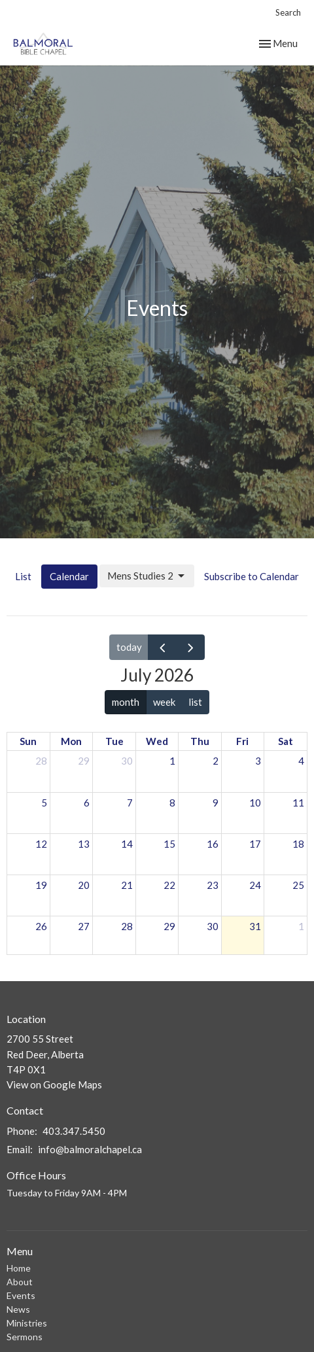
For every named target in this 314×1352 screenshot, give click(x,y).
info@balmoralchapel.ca (90, 1149)
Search (288, 12)
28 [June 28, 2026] (41, 761)
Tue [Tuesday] (114, 741)
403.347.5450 (74, 1131)
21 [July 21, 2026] (127, 885)
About (20, 1281)
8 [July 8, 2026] (172, 802)
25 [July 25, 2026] (298, 885)
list (195, 702)
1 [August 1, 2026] (301, 926)
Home (19, 1268)
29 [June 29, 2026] (84, 761)
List (23, 576)
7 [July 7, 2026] (130, 802)
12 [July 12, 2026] (41, 844)
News (18, 1309)
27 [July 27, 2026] (84, 926)
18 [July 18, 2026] (298, 844)
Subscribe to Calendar (251, 576)
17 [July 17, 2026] (255, 844)
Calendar (69, 576)
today (129, 647)
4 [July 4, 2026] (301, 761)
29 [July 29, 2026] (169, 926)
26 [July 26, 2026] (41, 926)
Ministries (27, 1322)
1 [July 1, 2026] (172, 761)
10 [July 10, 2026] (255, 802)
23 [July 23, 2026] (212, 885)
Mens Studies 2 (146, 576)
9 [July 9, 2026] (215, 802)
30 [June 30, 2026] (127, 761)
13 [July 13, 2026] (84, 844)
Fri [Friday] (242, 741)
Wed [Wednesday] (157, 741)
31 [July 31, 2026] (255, 926)
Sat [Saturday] (285, 741)
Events (21, 1295)
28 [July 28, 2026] (127, 926)
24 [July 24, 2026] (255, 885)
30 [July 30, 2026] (212, 926)
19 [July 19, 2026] (41, 885)
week (164, 702)
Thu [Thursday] (199, 741)
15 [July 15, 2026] (169, 844)
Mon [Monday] (71, 741)
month (125, 702)
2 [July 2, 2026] (215, 761)
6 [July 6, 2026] (87, 802)
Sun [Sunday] (28, 741)
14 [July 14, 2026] (127, 844)
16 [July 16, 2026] (212, 844)
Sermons (25, 1336)
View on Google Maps (54, 1084)
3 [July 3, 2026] (258, 761)
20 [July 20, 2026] (84, 885)
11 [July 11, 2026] (298, 802)
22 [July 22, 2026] (169, 885)
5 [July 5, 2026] (44, 802)
